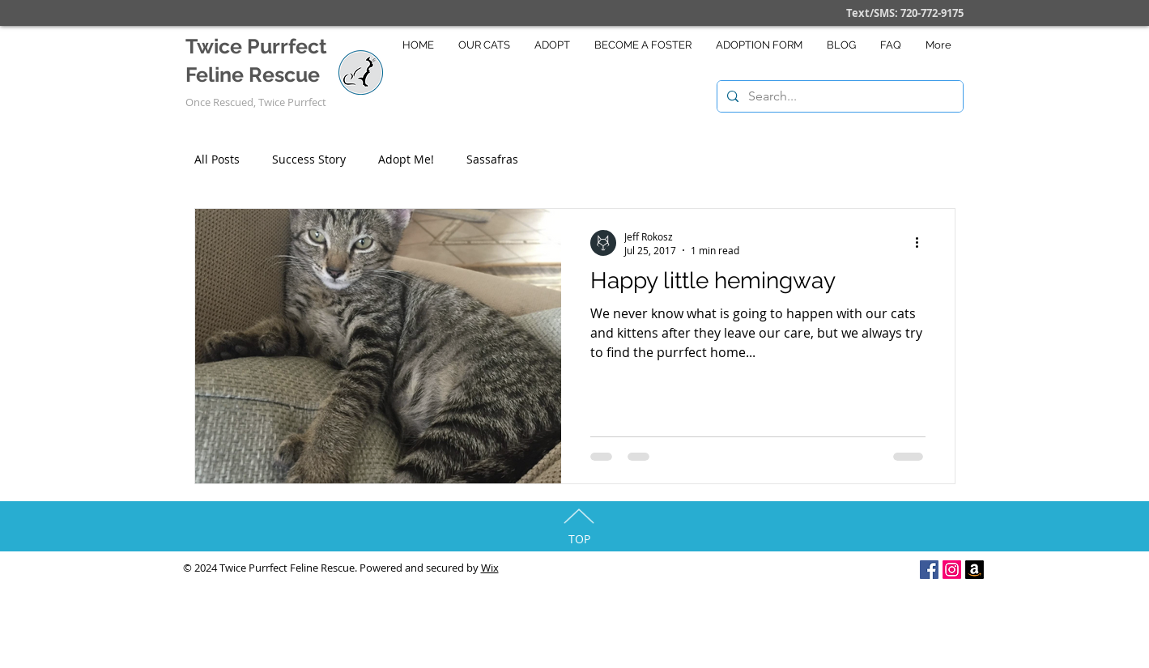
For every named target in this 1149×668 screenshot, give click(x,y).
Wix (490, 567)
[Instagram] (952, 569)
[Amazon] (974, 569)
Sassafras (492, 159)
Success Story (309, 159)
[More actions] (923, 243)
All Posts (217, 159)
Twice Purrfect (256, 46)
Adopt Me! (406, 159)
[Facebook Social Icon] (929, 569)
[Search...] (838, 96)
